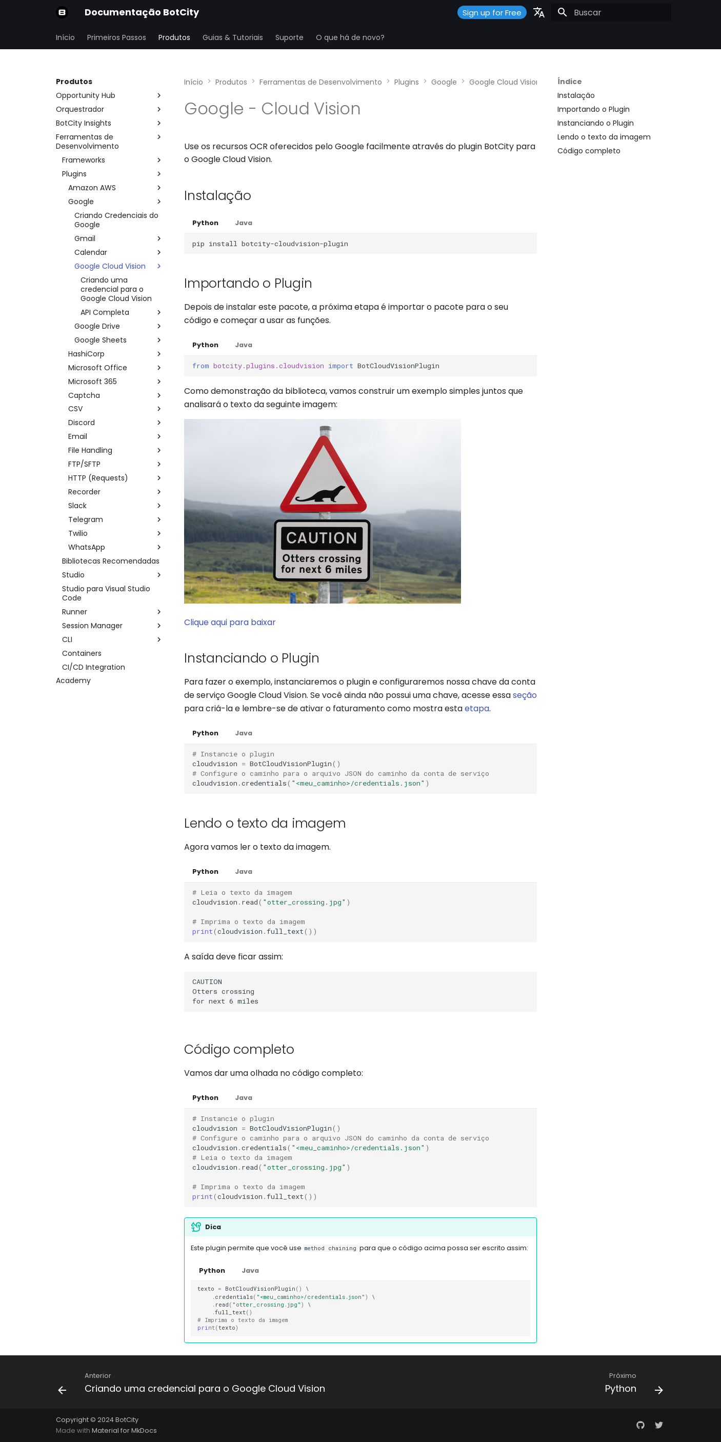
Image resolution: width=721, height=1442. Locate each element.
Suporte (289, 37)
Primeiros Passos (116, 37)
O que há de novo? (350, 37)
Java (243, 222)
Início (65, 37)
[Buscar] (611, 12)
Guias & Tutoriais (233, 37)
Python (205, 222)
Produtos (174, 37)
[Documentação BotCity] (62, 12)
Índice (569, 81)
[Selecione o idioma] (539, 12)
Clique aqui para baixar (230, 622)
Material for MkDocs (124, 1430)
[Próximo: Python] (631, 1385)
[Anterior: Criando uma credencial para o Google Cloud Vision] (194, 1385)
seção (525, 695)
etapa (477, 708)
